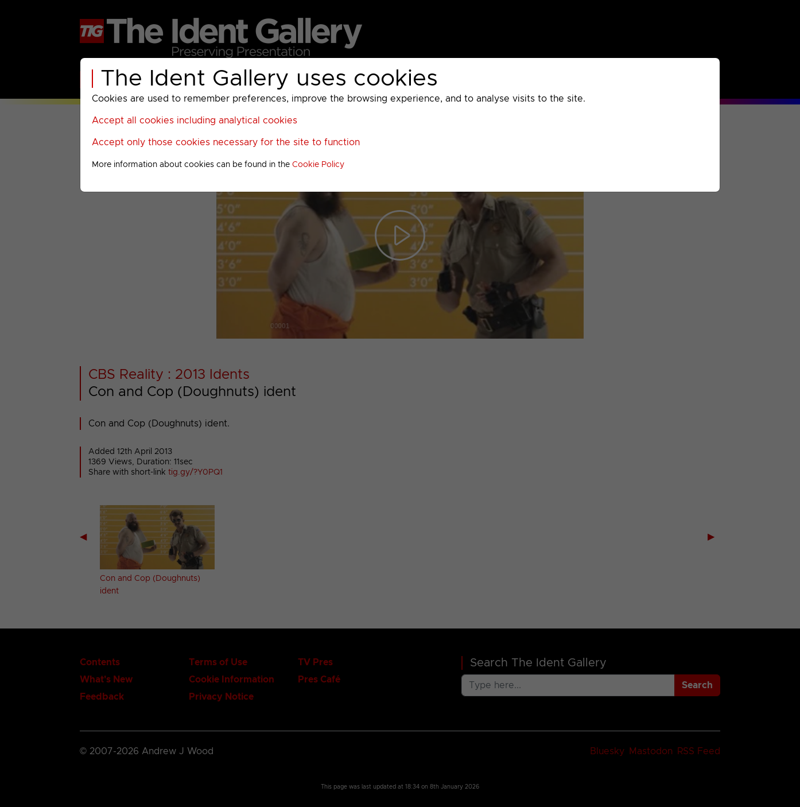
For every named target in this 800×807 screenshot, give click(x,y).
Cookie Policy (318, 165)
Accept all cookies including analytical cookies (194, 120)
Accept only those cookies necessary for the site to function (226, 142)
